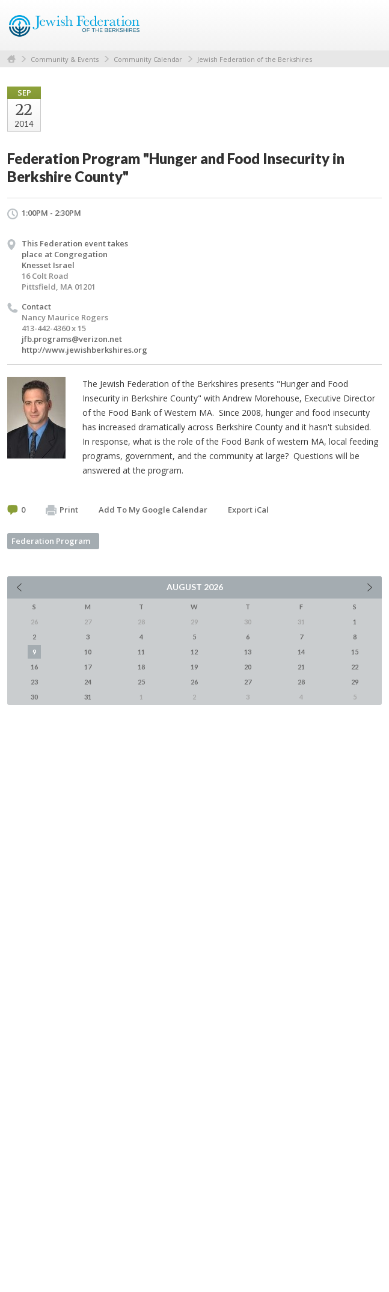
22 (354, 667)
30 (34, 697)
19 (194, 667)
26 (194, 682)
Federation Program (50, 540)
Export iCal (248, 509)
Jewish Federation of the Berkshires (254, 59)
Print (62, 510)
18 (141, 667)
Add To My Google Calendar (153, 509)
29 (354, 682)
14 (301, 652)
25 (141, 682)
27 (247, 682)
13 (247, 652)
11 (141, 652)
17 (87, 667)
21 (301, 667)
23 (34, 682)
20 (247, 667)
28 (301, 682)
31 (87, 697)
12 (194, 652)
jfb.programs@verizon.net (72, 339)
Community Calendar (148, 59)
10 (87, 652)
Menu (368, 25)
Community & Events (65, 59)
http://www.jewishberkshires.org (84, 349)
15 (354, 652)
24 (87, 682)
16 (34, 667)
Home (11, 59)
